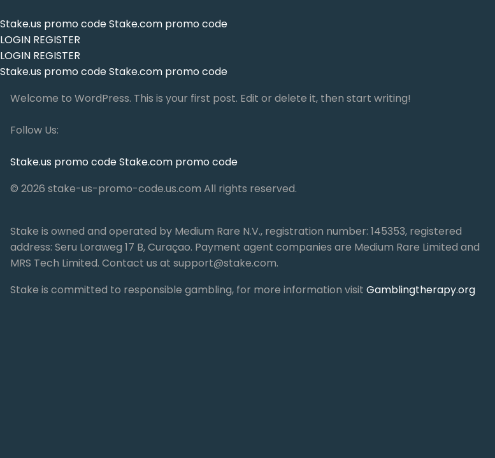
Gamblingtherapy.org (420, 289)
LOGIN (15, 39)
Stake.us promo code (54, 24)
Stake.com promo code (168, 24)
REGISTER (56, 39)
